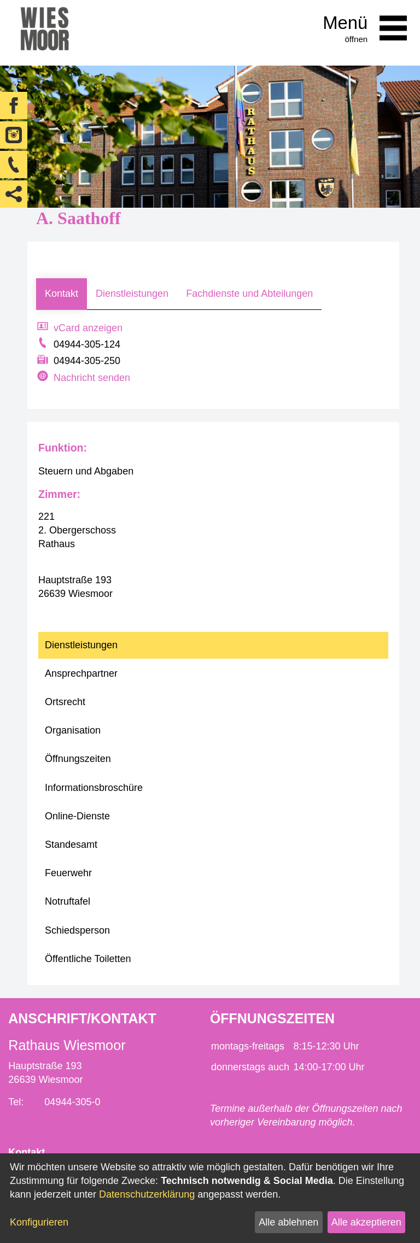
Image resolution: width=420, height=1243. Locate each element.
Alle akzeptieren (366, 1222)
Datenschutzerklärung (147, 1194)
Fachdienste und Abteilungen (249, 293)
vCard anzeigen (88, 328)
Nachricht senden (92, 377)
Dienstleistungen (132, 293)
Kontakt (61, 293)
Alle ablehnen (288, 1222)
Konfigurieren (39, 1222)
